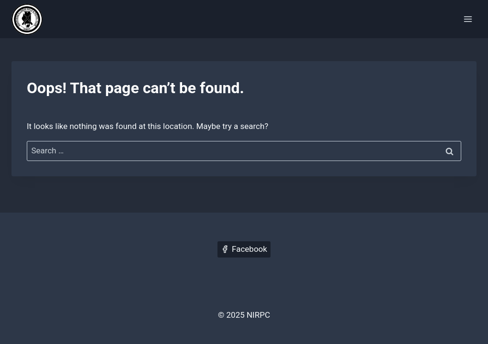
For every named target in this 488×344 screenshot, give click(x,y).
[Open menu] (468, 18)
